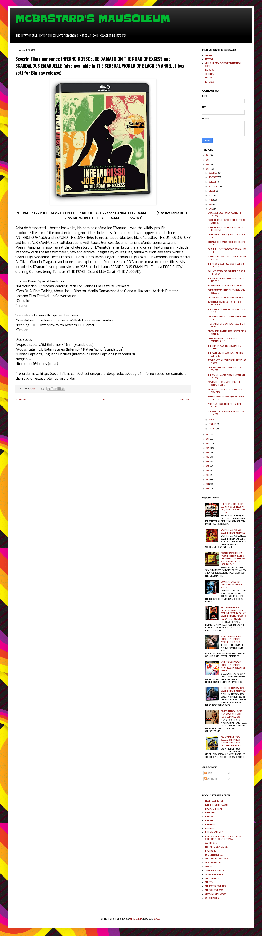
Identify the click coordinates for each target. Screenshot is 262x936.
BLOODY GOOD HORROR (214, 800)
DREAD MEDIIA (211, 812)
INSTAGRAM (209, 69)
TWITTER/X (209, 74)
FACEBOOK (209, 59)
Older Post (185, 399)
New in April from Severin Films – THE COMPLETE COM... (224, 383)
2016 (208, 461)
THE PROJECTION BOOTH (214, 890)
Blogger (157, 918)
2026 (208, 155)
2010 (208, 488)
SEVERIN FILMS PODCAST (214, 862)
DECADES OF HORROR (213, 808)
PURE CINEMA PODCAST (214, 854)
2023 (208, 169)
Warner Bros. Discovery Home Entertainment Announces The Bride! (231, 639)
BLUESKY (208, 77)
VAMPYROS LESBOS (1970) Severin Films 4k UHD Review (233, 531)
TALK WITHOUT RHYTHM (214, 874)
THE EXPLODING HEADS (214, 878)
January (212, 428)
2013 (208, 475)
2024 (208, 164)
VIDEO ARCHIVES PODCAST (215, 894)
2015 (208, 466)
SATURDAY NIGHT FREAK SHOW (217, 858)
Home (103, 399)
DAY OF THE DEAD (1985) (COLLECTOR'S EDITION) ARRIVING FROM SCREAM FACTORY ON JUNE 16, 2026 (231, 741)
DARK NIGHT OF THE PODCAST (216, 805)
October (212, 181)
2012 (207, 479)
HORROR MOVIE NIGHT (214, 832)
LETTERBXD (209, 81)
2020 (208, 443)
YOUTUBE (208, 55)
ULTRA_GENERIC (136, 918)
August (212, 191)
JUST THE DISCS (211, 843)
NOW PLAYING (210, 850)
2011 (207, 484)
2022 (208, 434)
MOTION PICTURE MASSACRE (216, 847)
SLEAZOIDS (209, 866)
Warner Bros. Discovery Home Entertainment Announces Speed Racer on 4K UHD (233, 666)
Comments (210, 778)
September (214, 186)
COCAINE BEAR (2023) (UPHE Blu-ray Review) (226, 297)
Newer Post (21, 399)
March (212, 419)
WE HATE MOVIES (212, 898)
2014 (208, 470)
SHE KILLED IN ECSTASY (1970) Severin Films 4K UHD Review (233, 689)
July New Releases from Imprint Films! (225, 285)
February (213, 424)
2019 (208, 448)
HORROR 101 (209, 828)
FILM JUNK (209, 816)
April (211, 208)
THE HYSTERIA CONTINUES (215, 886)
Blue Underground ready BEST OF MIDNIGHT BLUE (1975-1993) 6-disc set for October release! (233, 508)
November (213, 177)
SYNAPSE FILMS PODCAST (215, 870)
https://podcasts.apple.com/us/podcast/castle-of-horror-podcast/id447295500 (225, 837)
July (211, 195)
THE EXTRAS (209, 882)
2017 (207, 457)
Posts (208, 773)
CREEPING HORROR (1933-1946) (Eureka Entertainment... (223, 339)
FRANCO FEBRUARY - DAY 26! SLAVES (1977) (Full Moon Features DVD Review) (231, 714)
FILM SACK (209, 820)
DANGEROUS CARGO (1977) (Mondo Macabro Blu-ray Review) (232, 584)
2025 (208, 160)
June (211, 199)
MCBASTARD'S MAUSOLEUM (92, 18)
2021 (207, 439)
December (213, 172)
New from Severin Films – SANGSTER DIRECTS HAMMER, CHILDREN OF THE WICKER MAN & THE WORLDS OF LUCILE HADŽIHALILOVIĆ (233, 559)
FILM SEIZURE (210, 824)
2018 (208, 452)
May (210, 204)
